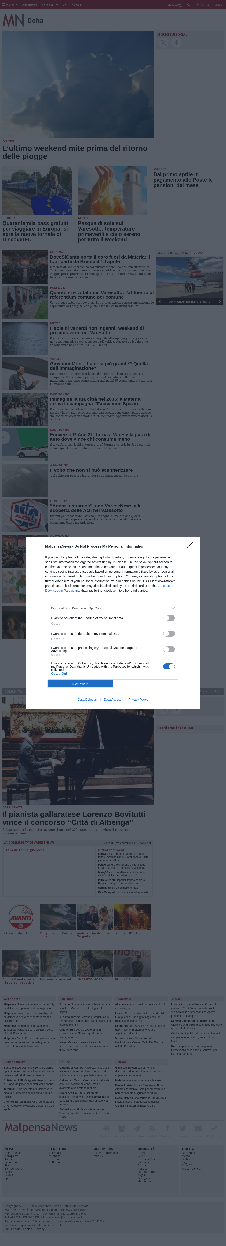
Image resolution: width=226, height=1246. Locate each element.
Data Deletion (87, 699)
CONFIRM (80, 683)
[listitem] (113, 608)
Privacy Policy (138, 699)
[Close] (191, 546)
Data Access (113, 699)
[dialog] (113, 623)
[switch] (169, 618)
